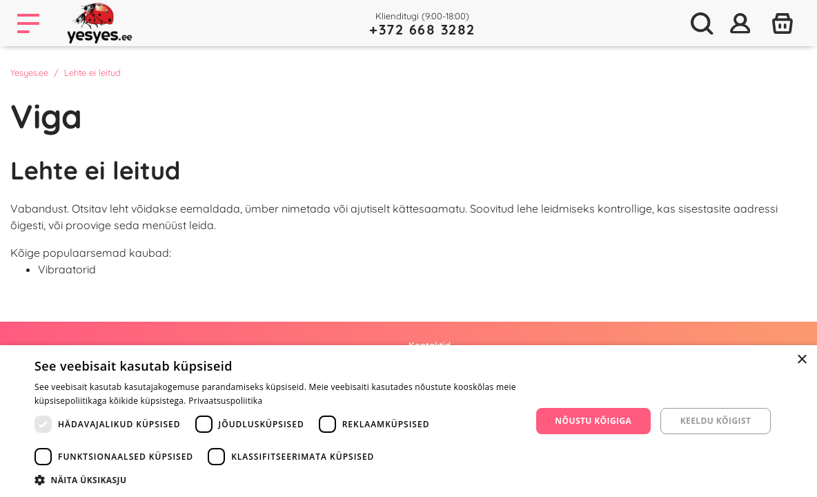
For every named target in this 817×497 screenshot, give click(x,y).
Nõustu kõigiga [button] (593, 421)
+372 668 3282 (422, 29)
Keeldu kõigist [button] (715, 421)
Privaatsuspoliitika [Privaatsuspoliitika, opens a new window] (225, 401)
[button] (275, 480)
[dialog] (408, 421)
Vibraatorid (67, 269)
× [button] (801, 360)
